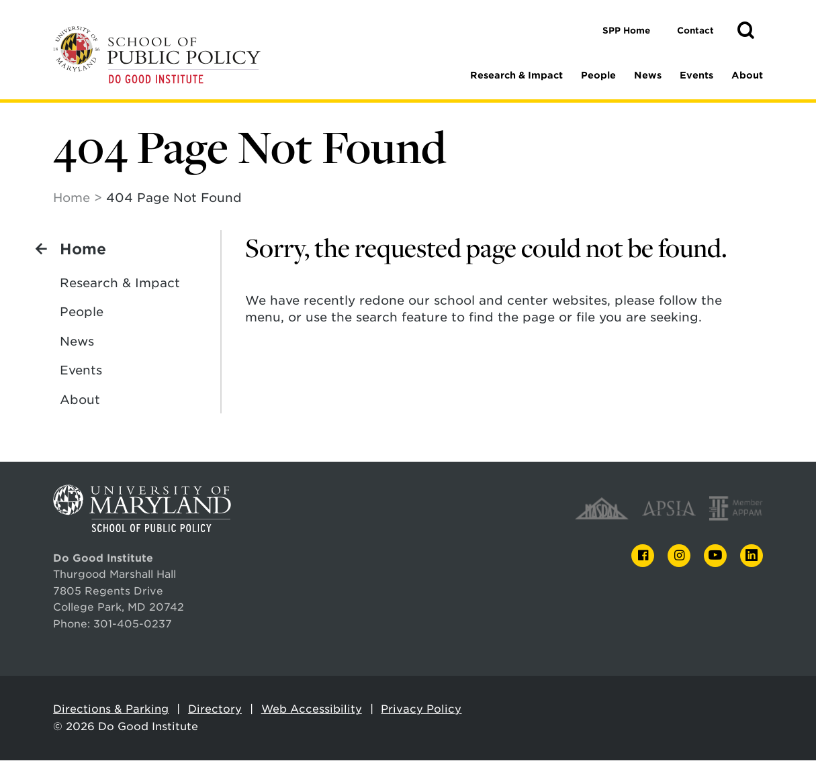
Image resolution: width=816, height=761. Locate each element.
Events (696, 75)
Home (71, 198)
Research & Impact (516, 75)
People (598, 75)
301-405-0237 (132, 624)
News (648, 75)
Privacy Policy (421, 709)
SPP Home (626, 31)
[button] (745, 30)
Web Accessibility (311, 709)
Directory (215, 709)
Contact (695, 31)
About (747, 75)
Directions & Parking (111, 709)
